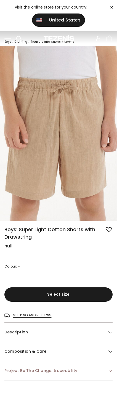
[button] (58, 332)
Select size (58, 294)
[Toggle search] (18, 39)
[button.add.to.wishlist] (109, 230)
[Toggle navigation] (7, 39)
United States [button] (58, 20)
